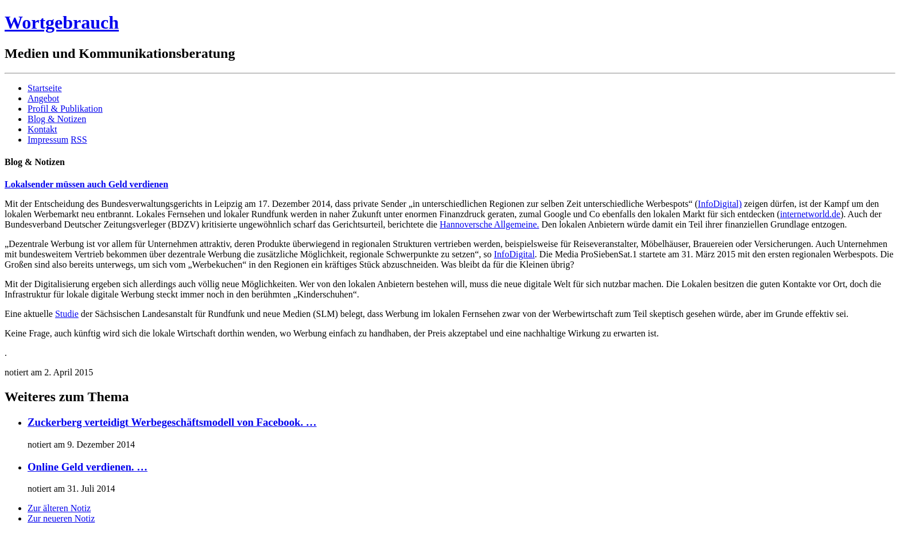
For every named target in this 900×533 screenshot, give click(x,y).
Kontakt (42, 129)
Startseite (45, 88)
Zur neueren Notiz (61, 518)
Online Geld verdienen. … (88, 467)
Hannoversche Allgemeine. (489, 224)
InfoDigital (514, 254)
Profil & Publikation (65, 108)
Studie (67, 314)
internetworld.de (810, 214)
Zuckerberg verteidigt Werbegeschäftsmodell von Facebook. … (172, 422)
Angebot (43, 98)
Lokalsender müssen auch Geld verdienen (86, 184)
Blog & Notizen (57, 119)
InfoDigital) (720, 204)
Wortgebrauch (62, 22)
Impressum (48, 139)
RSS (79, 139)
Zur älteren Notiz (59, 508)
